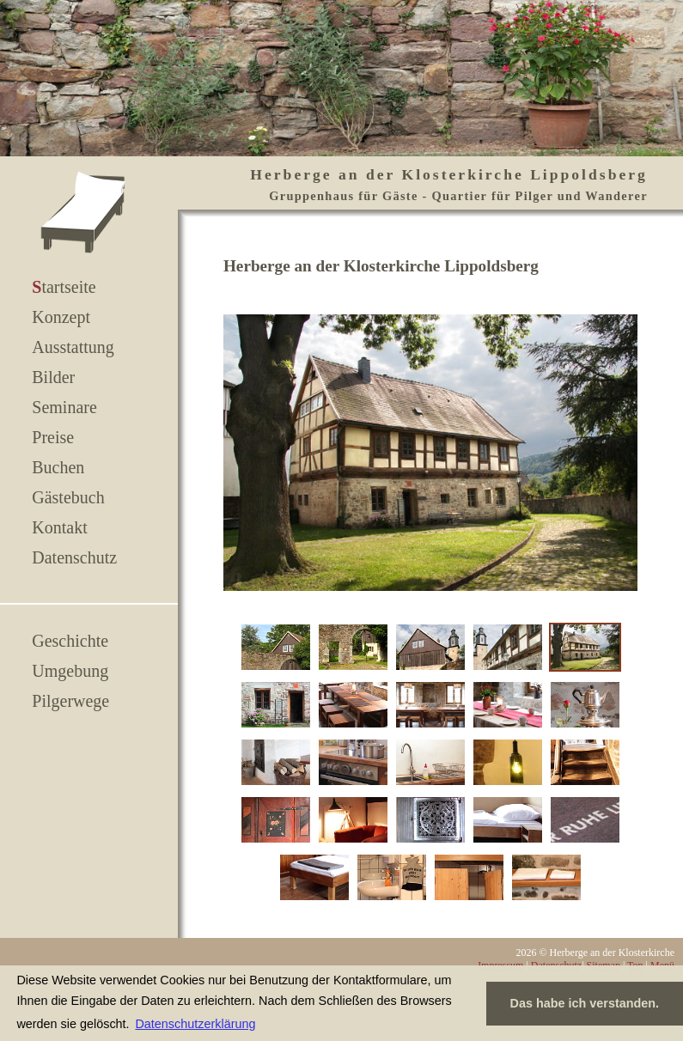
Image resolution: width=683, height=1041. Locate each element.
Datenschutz (74, 557)
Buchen (58, 467)
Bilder (53, 377)
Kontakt (59, 527)
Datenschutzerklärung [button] (195, 1024)
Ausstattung (73, 347)
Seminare (64, 407)
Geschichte (70, 640)
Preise (53, 437)
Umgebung (70, 670)
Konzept (61, 316)
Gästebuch (68, 497)
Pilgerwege (70, 700)
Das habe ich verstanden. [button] (585, 1003)
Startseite (63, 286)
